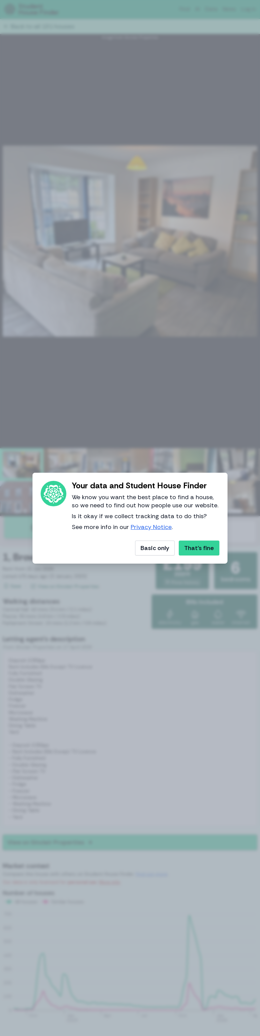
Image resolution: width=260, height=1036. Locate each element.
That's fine (199, 548)
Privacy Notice (151, 527)
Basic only (154, 548)
